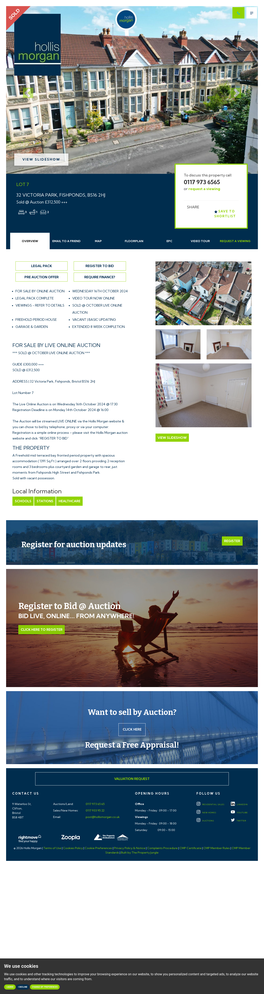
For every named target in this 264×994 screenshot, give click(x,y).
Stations (44, 501)
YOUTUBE (239, 813)
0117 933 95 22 (94, 811)
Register (232, 541)
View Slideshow (41, 159)
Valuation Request (132, 779)
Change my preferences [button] (45, 987)
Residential (210, 805)
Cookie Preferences (98, 848)
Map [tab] (98, 241)
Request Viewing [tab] (235, 241)
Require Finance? (99, 277)
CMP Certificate (191, 848)
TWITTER (238, 821)
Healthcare (69, 501)
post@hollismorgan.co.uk (102, 817)
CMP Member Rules (216, 848)
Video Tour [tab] (200, 241)
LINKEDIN (239, 805)
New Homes (206, 813)
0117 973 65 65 (95, 804)
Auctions (205, 821)
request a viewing (204, 188)
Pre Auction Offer (41, 277)
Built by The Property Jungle (140, 853)
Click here (132, 730)
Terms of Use (52, 848)
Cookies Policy (73, 848)
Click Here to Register (41, 630)
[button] (25, 90)
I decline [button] (22, 987)
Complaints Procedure (162, 848)
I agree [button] (10, 987)
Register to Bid (99, 266)
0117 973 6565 (202, 182)
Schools (23, 501)
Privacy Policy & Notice (129, 848)
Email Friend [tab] (66, 241)
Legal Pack (41, 266)
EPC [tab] (169, 241)
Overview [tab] (30, 241)
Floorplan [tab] (134, 241)
